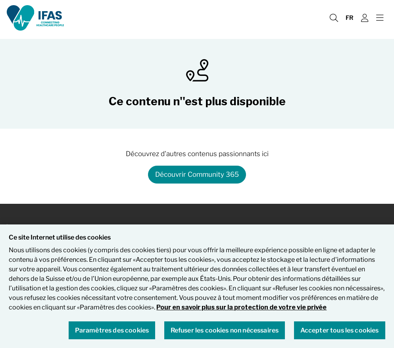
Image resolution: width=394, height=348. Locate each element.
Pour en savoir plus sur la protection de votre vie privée (241, 309)
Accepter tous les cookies (339, 332)
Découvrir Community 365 (197, 174)
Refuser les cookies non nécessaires (225, 332)
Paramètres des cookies (112, 332)
